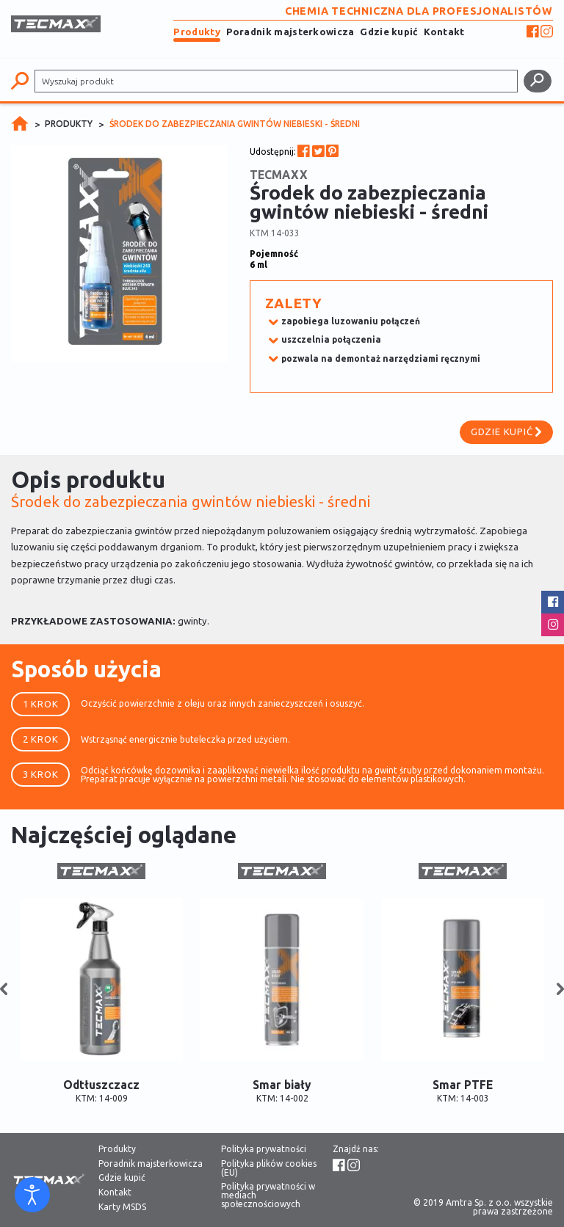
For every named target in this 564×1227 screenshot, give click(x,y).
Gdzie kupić (389, 31)
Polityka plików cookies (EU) (269, 1168)
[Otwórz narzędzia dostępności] (32, 1194)
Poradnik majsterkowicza (290, 31)
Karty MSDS (122, 1207)
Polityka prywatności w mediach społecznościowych (268, 1195)
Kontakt (444, 31)
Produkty (196, 31)
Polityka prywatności (263, 1149)
